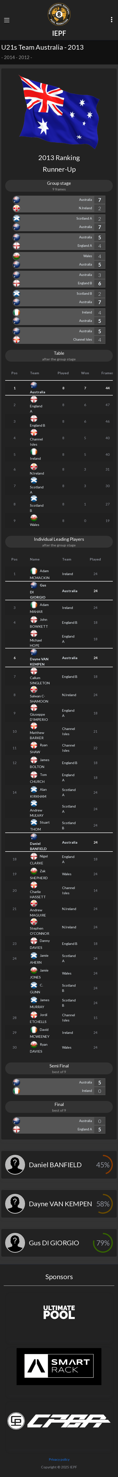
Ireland (87, 312)
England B (85, 283)
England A (85, 246)
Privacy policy (59, 1459)
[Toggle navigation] (7, 20)
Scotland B (84, 293)
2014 (9, 57)
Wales (87, 256)
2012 (24, 57)
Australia (85, 200)
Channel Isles (82, 339)
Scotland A (84, 218)
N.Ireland (85, 208)
